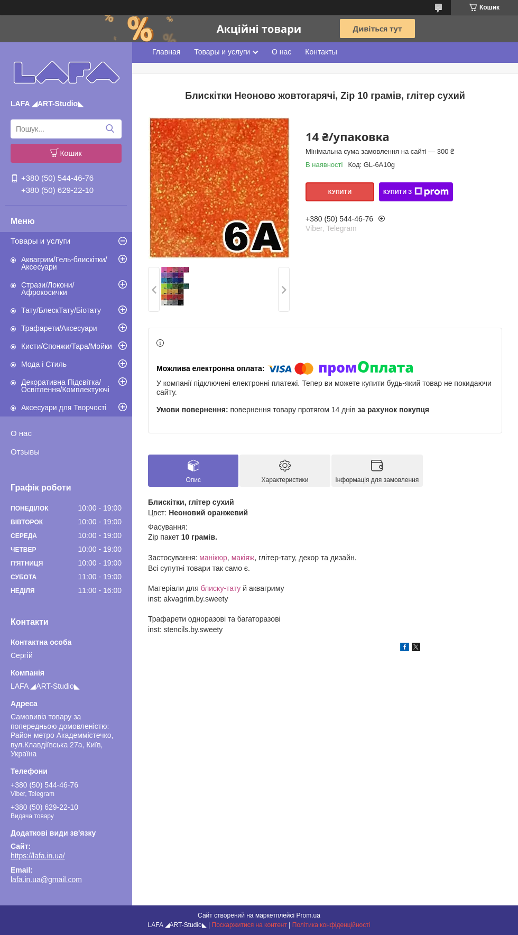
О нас (21, 433)
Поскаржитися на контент (249, 925)
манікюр (213, 557)
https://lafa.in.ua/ (38, 855)
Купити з (416, 192)
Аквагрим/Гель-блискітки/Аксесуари (64, 263)
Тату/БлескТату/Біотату (61, 310)
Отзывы (25, 451)
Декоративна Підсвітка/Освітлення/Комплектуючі (65, 386)
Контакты (321, 52)
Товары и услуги (40, 240)
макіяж (243, 557)
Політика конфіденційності (331, 925)
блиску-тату (221, 588)
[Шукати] (110, 128)
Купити (340, 192)
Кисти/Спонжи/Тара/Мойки (66, 346)
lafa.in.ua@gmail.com (46, 879)
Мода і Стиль (44, 364)
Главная (166, 52)
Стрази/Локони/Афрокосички (48, 289)
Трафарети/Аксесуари (59, 328)
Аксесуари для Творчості (63, 407)
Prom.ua (308, 915)
